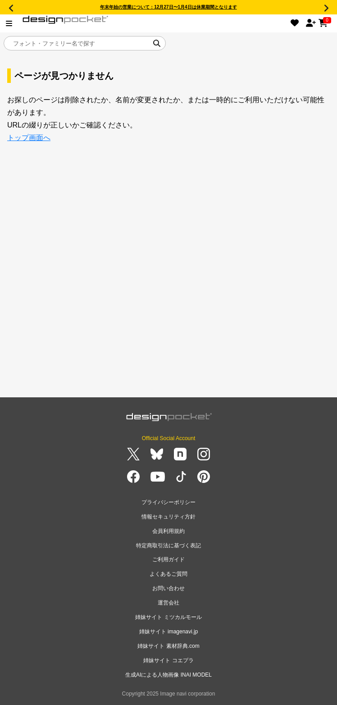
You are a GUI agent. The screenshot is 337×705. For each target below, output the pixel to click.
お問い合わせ (168, 588)
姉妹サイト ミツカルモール (168, 617)
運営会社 (168, 603)
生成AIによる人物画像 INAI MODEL (168, 675)
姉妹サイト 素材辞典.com (168, 646)
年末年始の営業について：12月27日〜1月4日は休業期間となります (168, 7)
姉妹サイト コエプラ (168, 660)
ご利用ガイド (168, 559)
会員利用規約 (168, 531)
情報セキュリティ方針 (168, 517)
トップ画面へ (28, 137)
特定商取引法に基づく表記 (168, 545)
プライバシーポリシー (168, 502)
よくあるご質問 (168, 574)
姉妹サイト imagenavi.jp (168, 631)
